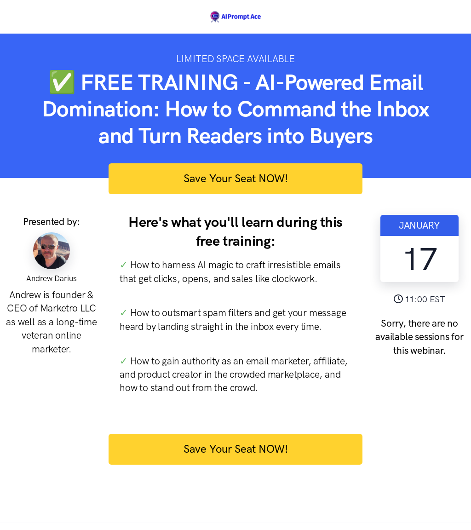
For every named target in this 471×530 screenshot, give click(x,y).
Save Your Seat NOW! (236, 178)
